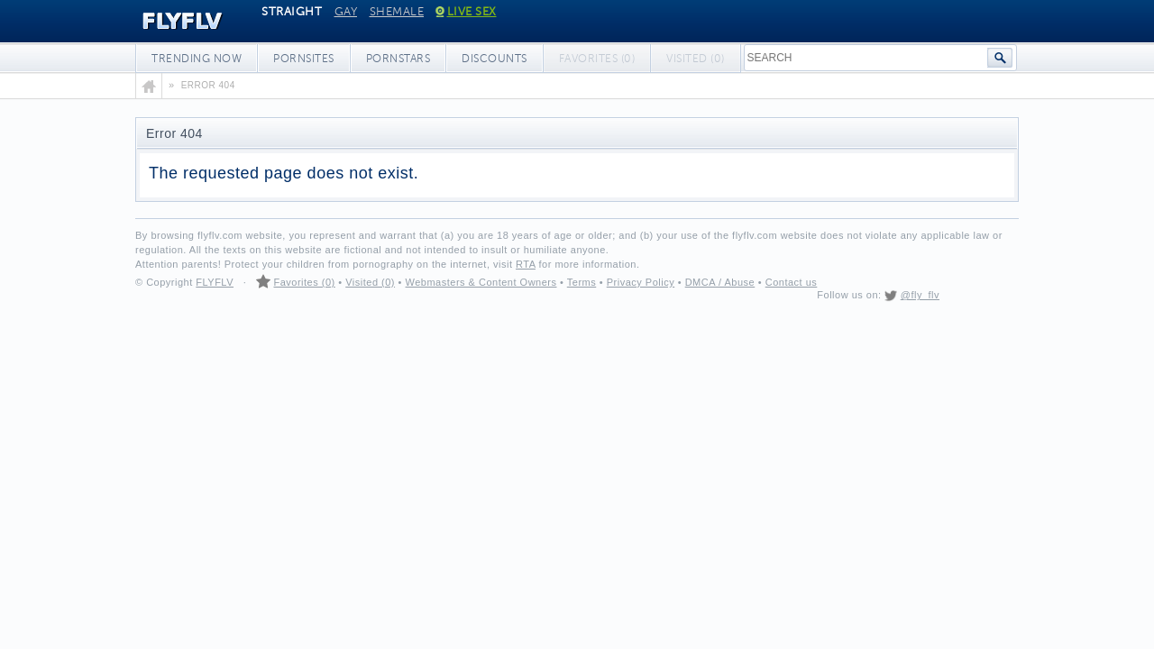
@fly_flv (920, 294)
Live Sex (466, 11)
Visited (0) (370, 282)
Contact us (791, 282)
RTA (526, 264)
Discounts (494, 58)
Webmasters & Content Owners (481, 282)
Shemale (397, 11)
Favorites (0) (303, 282)
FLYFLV (169, 22)
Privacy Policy (640, 282)
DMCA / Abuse (720, 282)
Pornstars (398, 58)
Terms (581, 282)
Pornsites (303, 58)
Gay (346, 11)
